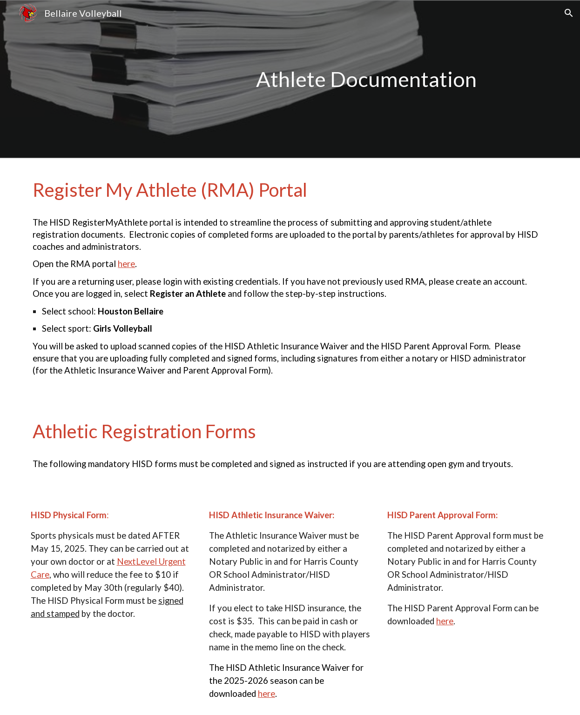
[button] (569, 13)
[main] (401, 79)
